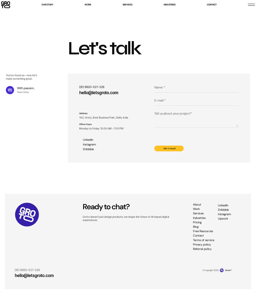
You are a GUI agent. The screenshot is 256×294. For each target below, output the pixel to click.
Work (196, 209)
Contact (198, 236)
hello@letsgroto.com (98, 92)
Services (198, 213)
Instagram (224, 214)
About (197, 205)
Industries (199, 218)
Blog (196, 227)
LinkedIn (223, 205)
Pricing (197, 222)
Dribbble (223, 210)
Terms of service (203, 240)
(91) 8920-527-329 (91, 87)
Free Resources (203, 231)
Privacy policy (202, 244)
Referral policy (202, 249)
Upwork (223, 219)
